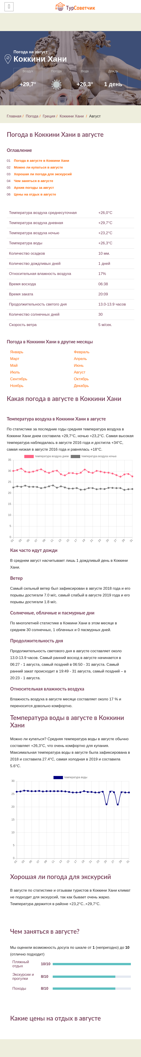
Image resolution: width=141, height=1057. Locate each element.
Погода (32, 116)
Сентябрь (18, 379)
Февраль (81, 352)
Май (14, 365)
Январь (16, 352)
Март (14, 359)
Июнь (79, 365)
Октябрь (81, 379)
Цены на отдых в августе (35, 194)
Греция (49, 116)
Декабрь (81, 386)
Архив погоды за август (34, 187)
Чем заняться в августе (33, 181)
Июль (15, 372)
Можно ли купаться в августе (38, 167)
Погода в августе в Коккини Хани (41, 160)
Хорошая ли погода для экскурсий (43, 174)
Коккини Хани (72, 116)
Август (79, 372)
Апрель (80, 359)
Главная (14, 116)
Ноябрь (16, 386)
